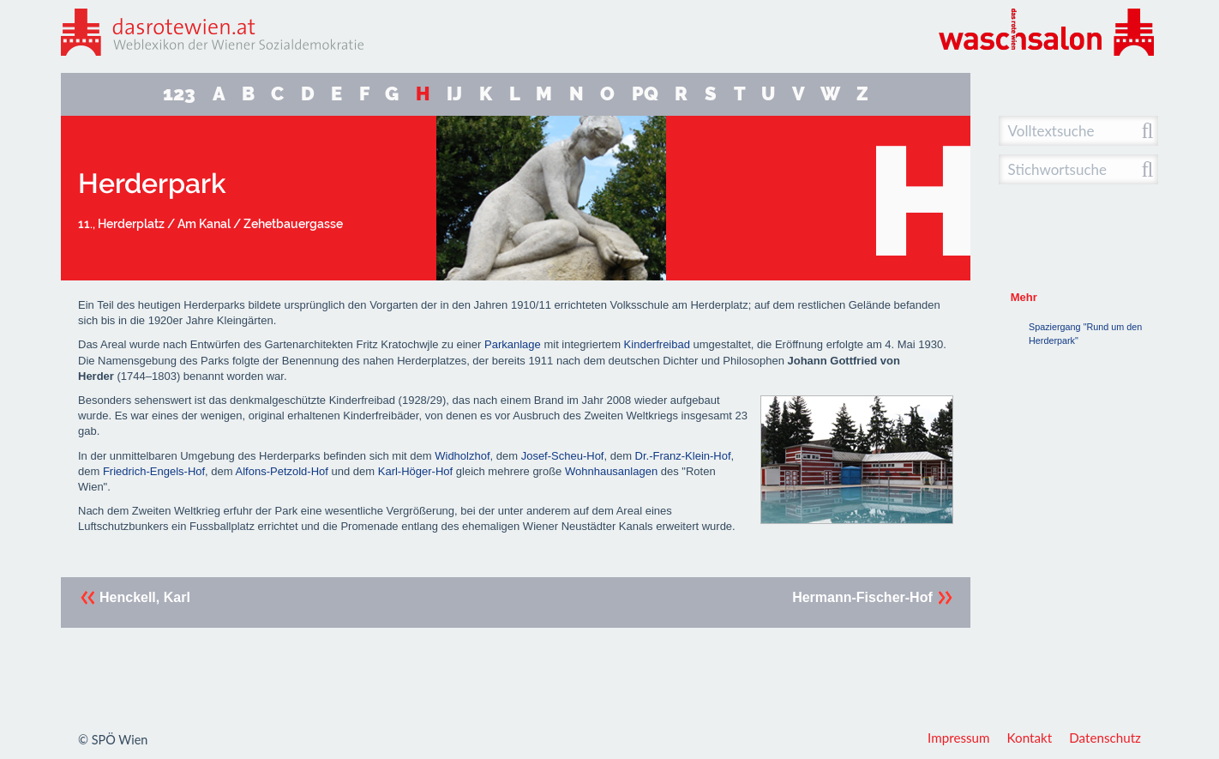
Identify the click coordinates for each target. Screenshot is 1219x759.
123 (179, 94)
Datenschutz (1105, 737)
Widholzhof (462, 455)
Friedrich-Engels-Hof (154, 471)
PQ (645, 94)
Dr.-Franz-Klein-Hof (683, 455)
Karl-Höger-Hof (415, 471)
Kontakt (1030, 737)
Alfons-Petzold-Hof (282, 471)
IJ (454, 94)
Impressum (959, 737)
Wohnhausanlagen (611, 471)
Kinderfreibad (657, 344)
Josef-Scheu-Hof (562, 455)
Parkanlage (512, 344)
